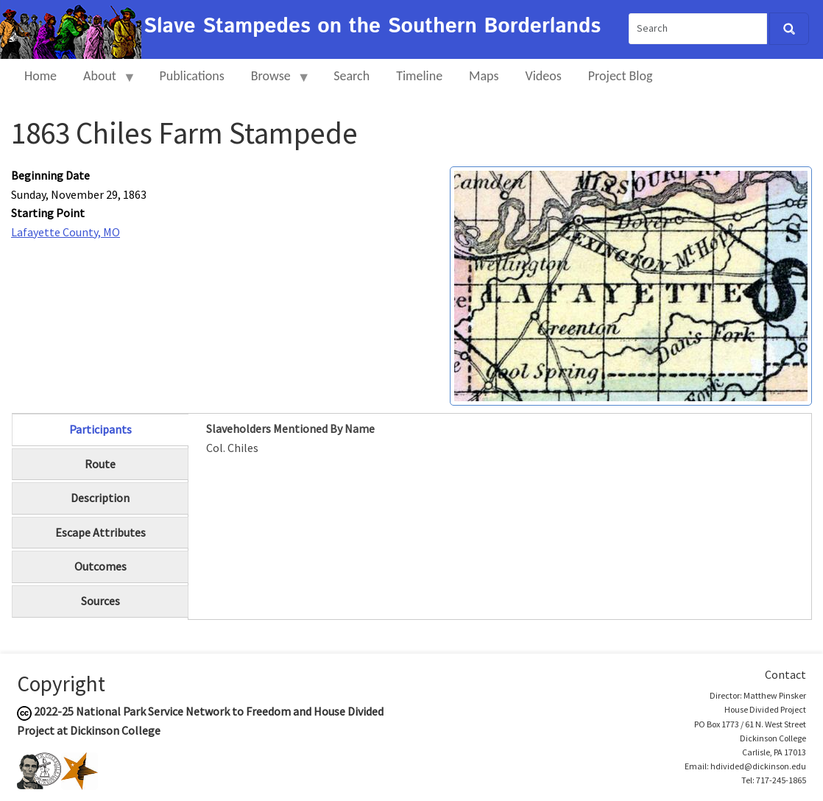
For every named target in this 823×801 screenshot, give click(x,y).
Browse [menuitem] (274, 82)
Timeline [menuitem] (419, 76)
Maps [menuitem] (483, 76)
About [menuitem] (103, 82)
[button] (631, 284)
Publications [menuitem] (191, 76)
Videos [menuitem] (544, 76)
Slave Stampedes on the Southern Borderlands (372, 26)
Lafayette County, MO (65, 232)
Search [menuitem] (351, 76)
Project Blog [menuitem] (620, 76)
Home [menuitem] (40, 76)
